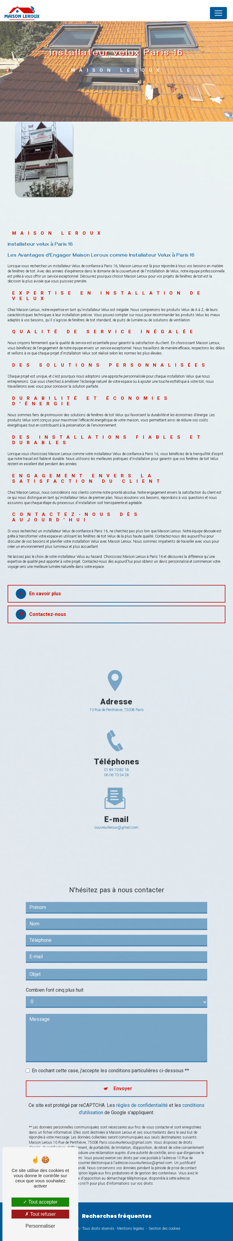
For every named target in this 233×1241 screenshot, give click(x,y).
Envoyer (122, 1072)
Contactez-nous (41, 614)
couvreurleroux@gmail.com (116, 811)
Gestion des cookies (165, 1228)
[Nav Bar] (218, 13)
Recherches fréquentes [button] (116, 1216)
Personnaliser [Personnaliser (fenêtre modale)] (40, 1226)
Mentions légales (130, 1228)
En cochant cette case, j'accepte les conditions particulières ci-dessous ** (110, 1054)
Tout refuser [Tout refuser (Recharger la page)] (40, 1214)
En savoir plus (38, 594)
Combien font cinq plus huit (54, 974)
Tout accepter (40, 1202)
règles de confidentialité (142, 1089)
